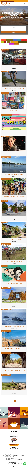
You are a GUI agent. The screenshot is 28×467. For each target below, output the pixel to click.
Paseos (15, 39)
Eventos (9, 37)
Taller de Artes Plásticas (14, 110)
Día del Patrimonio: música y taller (14, 283)
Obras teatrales (9, 39)
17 (8, 401)
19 (12, 401)
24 (23, 401)
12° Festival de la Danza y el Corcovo (14, 261)
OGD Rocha (14, 433)
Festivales (19, 39)
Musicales (3, 39)
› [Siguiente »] (1, 403)
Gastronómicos (14, 41)
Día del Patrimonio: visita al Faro (14, 392)
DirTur (14, 435)
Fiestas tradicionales (22, 41)
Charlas (8, 41)
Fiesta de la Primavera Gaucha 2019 (14, 67)
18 (10, 401)
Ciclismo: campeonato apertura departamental (14, 88)
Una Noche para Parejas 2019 (14, 239)
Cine (2, 41)
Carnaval (11, 43)
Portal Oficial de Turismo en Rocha (7, 0)
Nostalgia (16, 43)
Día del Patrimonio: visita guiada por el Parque (14, 370)
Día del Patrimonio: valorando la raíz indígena (14, 218)
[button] (26, 4)
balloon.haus (17, 466)
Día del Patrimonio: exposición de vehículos (14, 326)
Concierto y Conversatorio (14, 152)
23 (21, 401)
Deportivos (24, 39)
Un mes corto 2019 (14, 132)
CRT (14, 434)
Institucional (25, 0)
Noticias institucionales (14, 436)
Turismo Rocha (4, 37)
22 (19, 401)
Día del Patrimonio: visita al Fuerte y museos (14, 305)
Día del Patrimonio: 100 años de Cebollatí (14, 174)
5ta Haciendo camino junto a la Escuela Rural (14, 196)
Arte (5, 41)
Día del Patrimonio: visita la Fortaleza (14, 348)
